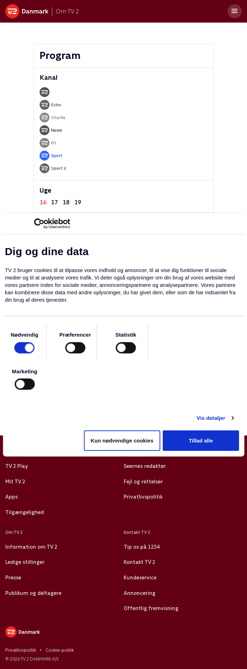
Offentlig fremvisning (151, 608)
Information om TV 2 (31, 547)
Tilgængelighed (24, 512)
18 (66, 202)
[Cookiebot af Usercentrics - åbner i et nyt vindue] (39, 223)
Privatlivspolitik (143, 497)
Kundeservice (140, 577)
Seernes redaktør (145, 466)
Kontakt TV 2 (139, 562)
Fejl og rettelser (143, 481)
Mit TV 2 (15, 481)
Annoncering (139, 593)
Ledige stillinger (25, 562)
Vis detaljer (211, 418)
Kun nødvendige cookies (122, 440)
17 (54, 202)
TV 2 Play (16, 466)
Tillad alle (201, 440)
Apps (11, 497)
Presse (13, 577)
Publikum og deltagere (33, 593)
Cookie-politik (60, 650)
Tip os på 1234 (141, 547)
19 (77, 202)
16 (43, 202)
